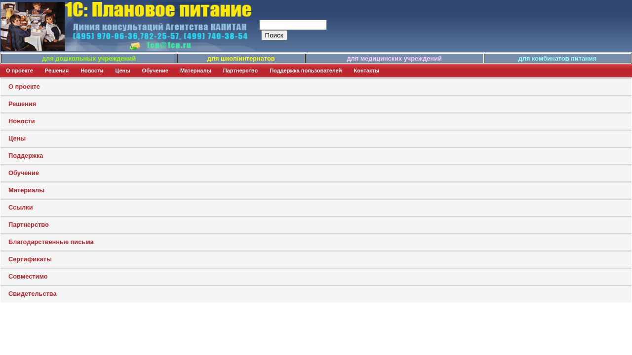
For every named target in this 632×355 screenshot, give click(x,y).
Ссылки (20, 207)
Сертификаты (30, 259)
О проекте (19, 70)
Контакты (367, 70)
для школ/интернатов (241, 58)
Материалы (195, 70)
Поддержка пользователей (306, 70)
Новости (91, 70)
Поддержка (25, 155)
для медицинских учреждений (394, 58)
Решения (57, 70)
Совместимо (28, 276)
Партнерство (240, 70)
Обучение (155, 70)
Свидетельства (32, 293)
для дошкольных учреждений (89, 58)
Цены (122, 70)
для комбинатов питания (557, 58)
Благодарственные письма (51, 242)
